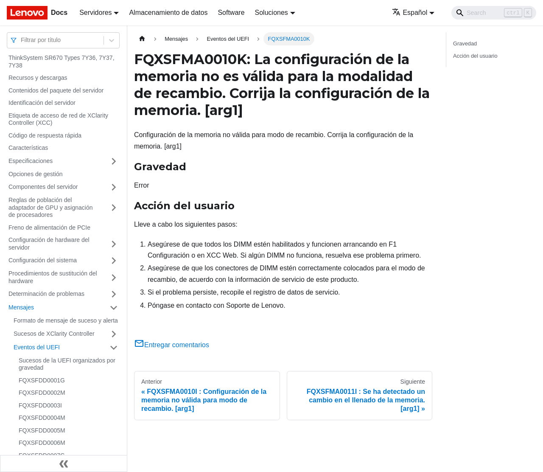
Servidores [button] (95, 12)
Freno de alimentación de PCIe (49, 227)
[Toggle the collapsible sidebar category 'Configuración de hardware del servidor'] (113, 244)
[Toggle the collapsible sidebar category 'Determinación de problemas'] (113, 294)
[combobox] (21, 40)
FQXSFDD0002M (42, 392)
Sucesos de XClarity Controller (54, 333)
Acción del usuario (475, 56)
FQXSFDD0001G (42, 380)
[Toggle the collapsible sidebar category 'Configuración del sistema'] (113, 260)
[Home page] (142, 38)
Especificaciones (30, 160)
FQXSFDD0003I (40, 405)
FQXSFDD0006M (42, 442)
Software (231, 12)
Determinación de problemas (46, 293)
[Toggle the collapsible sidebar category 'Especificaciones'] (113, 161)
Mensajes (21, 307)
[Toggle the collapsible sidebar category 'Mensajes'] (113, 308)
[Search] (493, 13)
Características (28, 147)
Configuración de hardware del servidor (49, 243)
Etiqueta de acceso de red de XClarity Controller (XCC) (58, 119)
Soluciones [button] (271, 12)
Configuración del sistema (42, 260)
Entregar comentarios (171, 344)
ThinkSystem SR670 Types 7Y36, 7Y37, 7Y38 (61, 61)
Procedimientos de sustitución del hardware (52, 277)
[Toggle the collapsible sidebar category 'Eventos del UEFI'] (113, 347)
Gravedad (465, 43)
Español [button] (409, 12)
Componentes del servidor (43, 186)
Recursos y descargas (37, 77)
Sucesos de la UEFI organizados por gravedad (67, 364)
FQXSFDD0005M (42, 430)
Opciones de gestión (35, 174)
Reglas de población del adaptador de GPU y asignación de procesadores (50, 207)
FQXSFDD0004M (42, 417)
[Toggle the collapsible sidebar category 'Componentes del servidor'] (113, 187)
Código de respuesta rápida (44, 135)
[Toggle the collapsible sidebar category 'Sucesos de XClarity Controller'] (113, 334)
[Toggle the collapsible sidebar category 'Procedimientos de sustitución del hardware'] (113, 277)
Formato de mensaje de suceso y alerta (66, 320)
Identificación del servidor (42, 102)
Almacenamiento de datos (168, 12)
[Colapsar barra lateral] (63, 463)
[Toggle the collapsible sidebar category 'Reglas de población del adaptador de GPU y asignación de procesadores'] (113, 208)
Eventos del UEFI (37, 347)
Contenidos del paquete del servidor (56, 90)
